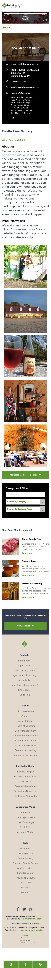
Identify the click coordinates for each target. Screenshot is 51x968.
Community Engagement (25, 755)
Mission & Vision (25, 711)
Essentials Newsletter (25, 786)
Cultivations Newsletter (25, 791)
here (37, 923)
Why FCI (25, 812)
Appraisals (24, 680)
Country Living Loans (24, 670)
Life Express (24, 690)
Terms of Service (25, 940)
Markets (25, 892)
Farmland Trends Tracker (25, 863)
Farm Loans (24, 660)
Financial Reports (25, 721)
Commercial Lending (25, 750)
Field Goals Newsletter (25, 796)
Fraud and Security (25, 877)
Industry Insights (25, 771)
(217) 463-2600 (19, 81)
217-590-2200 (13, 919)
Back (6, 27)
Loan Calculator (25, 873)
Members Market (25, 832)
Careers (25, 716)
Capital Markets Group (25, 745)
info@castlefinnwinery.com (25, 87)
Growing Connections (25, 776)
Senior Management (25, 730)
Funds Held (24, 694)
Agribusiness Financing (24, 675)
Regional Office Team (25, 740)
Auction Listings (25, 868)
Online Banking (25, 858)
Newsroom (25, 781)
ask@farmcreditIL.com (31, 919)
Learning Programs (25, 817)
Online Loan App (25, 853)
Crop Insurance (24, 665)
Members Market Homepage (23, 475)
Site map (25, 935)
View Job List (23, 626)
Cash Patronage (25, 822)
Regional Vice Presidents (25, 735)
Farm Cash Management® (24, 685)
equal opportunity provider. (32, 930)
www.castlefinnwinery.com (25, 64)
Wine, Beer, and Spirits (14, 140)
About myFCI (25, 848)
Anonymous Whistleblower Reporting (25, 943)
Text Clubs (25, 882)
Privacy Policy (25, 938)
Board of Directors (25, 726)
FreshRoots (25, 827)
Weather (25, 887)
